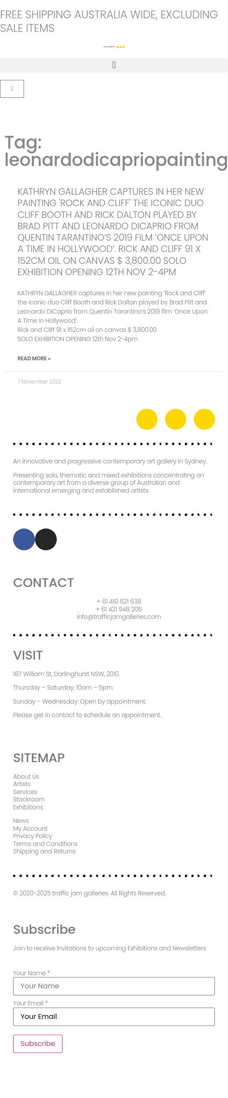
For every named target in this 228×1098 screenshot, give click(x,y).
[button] (114, 65)
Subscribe (38, 1044)
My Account (30, 828)
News (21, 820)
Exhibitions (28, 807)
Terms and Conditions (45, 843)
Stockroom (29, 799)
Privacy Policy (32, 836)
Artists (22, 784)
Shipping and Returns (44, 851)
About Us (26, 776)
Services (25, 791)
